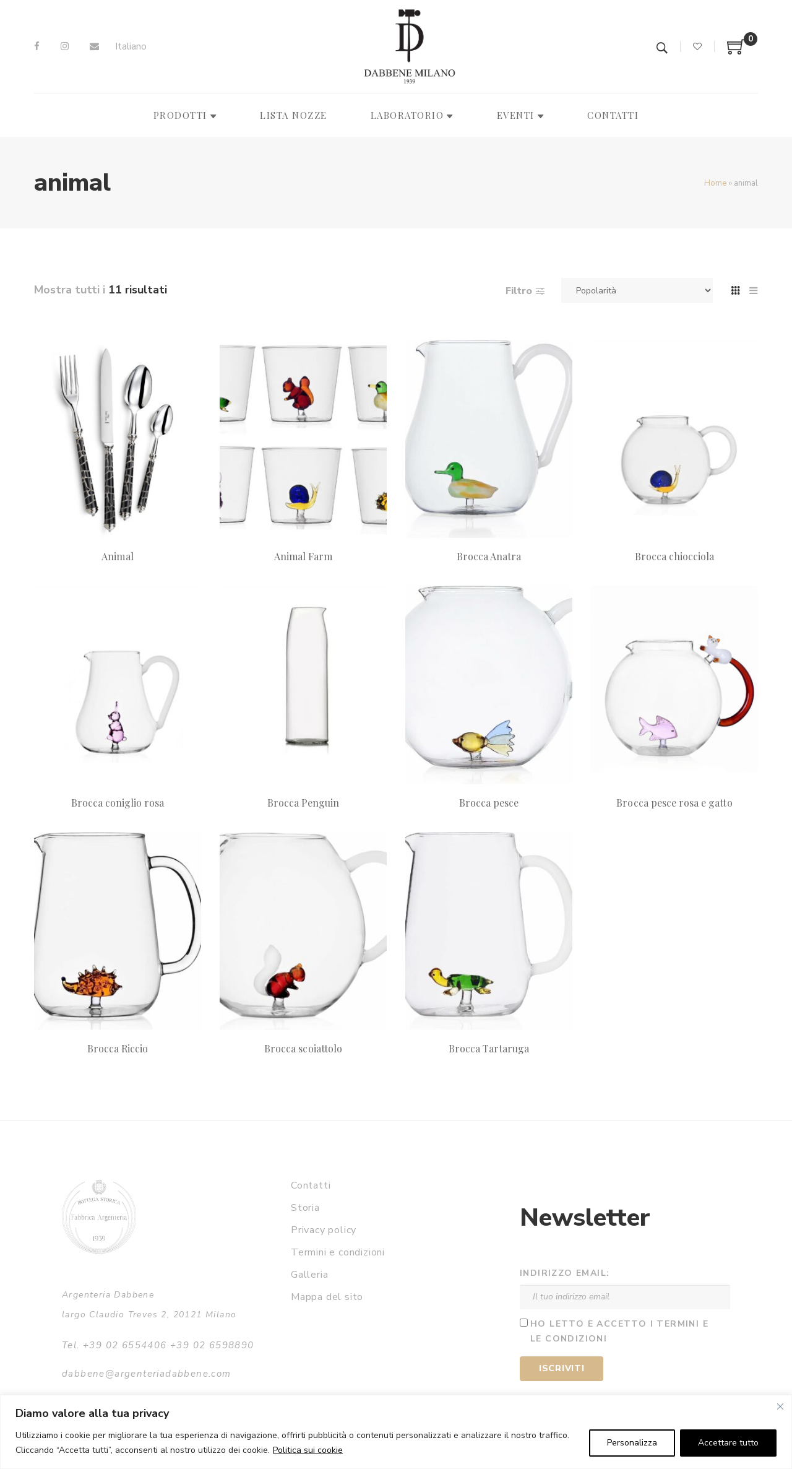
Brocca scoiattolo (303, 1048)
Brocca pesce (489, 802)
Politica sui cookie (308, 1450)
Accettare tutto (728, 1443)
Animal (117, 556)
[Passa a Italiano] (131, 46)
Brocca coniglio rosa (118, 802)
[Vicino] (780, 1406)
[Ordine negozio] (637, 290)
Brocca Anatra (489, 556)
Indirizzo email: (564, 1273)
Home (715, 183)
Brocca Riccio (117, 1048)
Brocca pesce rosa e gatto (674, 802)
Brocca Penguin (303, 802)
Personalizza (632, 1443)
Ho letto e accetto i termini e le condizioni (619, 1331)
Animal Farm (303, 556)
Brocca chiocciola (675, 556)
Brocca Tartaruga (489, 1048)
